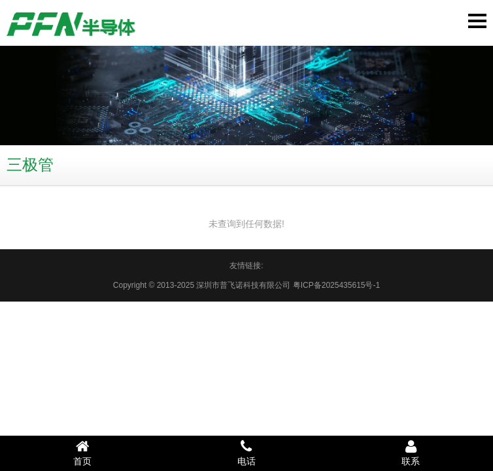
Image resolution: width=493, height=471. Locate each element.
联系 (411, 452)
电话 (246, 452)
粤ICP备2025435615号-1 (336, 285)
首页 (82, 452)
